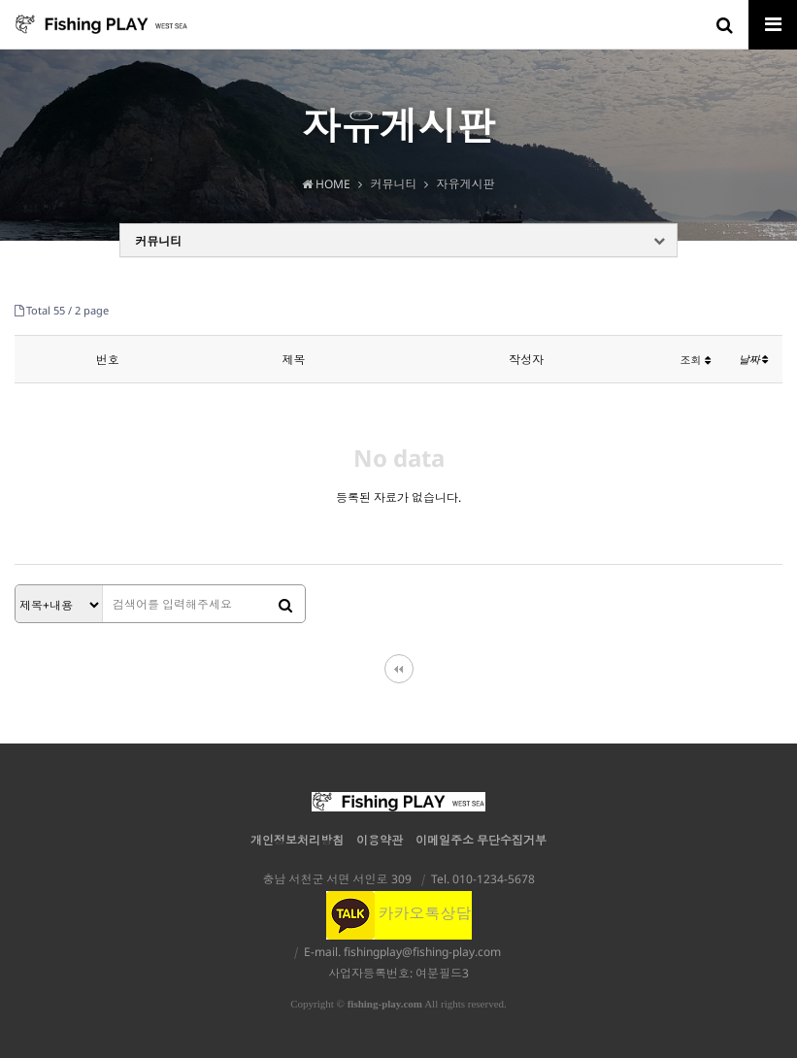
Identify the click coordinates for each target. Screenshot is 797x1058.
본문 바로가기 (0, 0)
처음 (399, 668)
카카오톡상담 (399, 913)
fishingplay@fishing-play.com (422, 951)
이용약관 (379, 840)
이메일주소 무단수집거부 (481, 840)
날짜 (754, 359)
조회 (696, 359)
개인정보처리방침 (297, 840)
